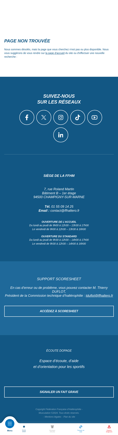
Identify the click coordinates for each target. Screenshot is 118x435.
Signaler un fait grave (59, 392)
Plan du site (69, 417)
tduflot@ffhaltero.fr (99, 295)
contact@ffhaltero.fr (64, 210)
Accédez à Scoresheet (59, 311)
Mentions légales (53, 417)
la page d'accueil (55, 53)
